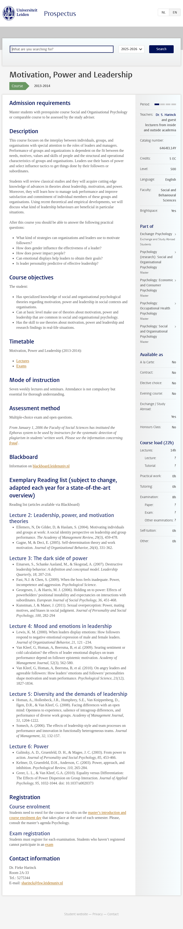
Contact (113, 914)
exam (49, 844)
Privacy (97, 914)
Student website (76, 914)
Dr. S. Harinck (166, 115)
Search (161, 49)
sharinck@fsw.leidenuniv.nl (42, 883)
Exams (21, 366)
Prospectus (60, 13)
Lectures (22, 361)
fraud (13, 443)
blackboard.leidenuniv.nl (51, 466)
